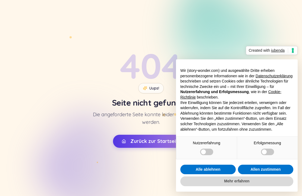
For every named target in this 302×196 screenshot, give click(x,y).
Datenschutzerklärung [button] (274, 76)
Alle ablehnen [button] (208, 169)
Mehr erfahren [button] (236, 181)
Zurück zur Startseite (151, 140)
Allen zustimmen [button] (265, 169)
